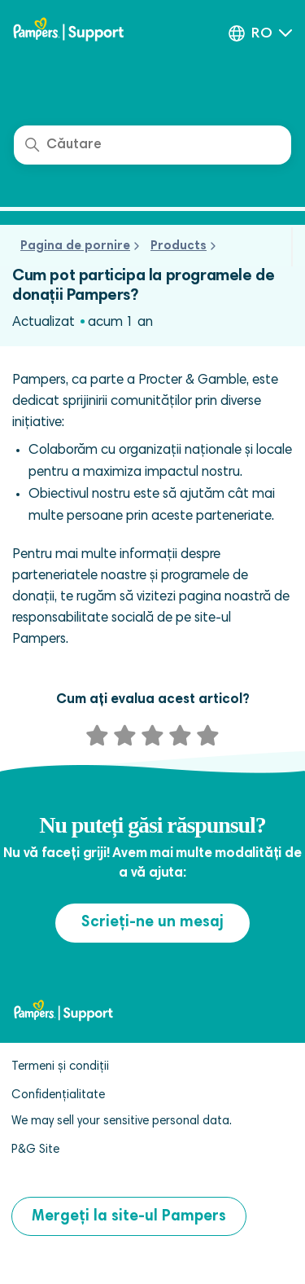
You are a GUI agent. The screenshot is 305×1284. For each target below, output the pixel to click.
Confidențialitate (58, 1095)
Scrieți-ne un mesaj (152, 922)
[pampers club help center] (86, 31)
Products (178, 246)
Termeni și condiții (60, 1067)
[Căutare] (152, 145)
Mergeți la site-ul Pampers (129, 1217)
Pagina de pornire (75, 246)
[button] (260, 33)
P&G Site (35, 1150)
